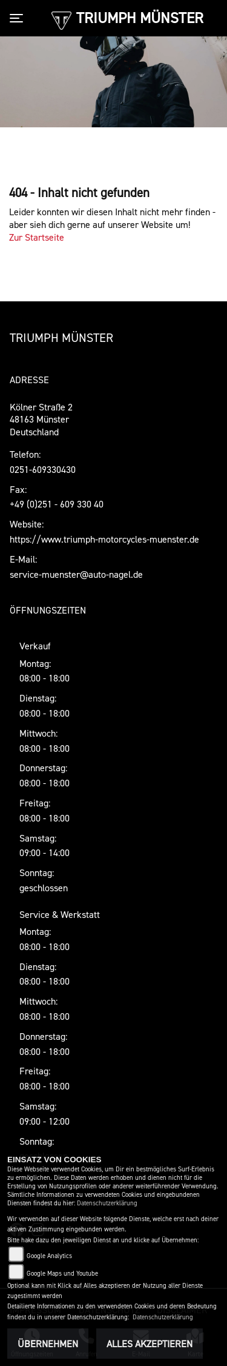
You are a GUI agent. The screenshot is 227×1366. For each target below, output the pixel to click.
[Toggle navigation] (19, 18)
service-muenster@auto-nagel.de (76, 574)
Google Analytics (49, 1256)
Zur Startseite (36, 237)
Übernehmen (48, 1344)
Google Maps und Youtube (62, 1273)
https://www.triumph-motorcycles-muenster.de (104, 539)
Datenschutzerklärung (107, 1203)
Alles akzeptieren (149, 1344)
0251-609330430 (43, 469)
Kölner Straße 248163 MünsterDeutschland (41, 419)
